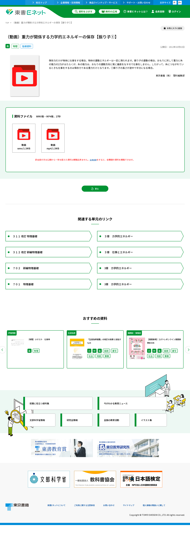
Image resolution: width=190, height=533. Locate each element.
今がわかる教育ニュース (119, 416)
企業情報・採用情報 (68, 2)
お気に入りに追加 (172, 28)
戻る (95, 191)
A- (175, 2)
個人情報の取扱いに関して (171, 513)
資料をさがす (83, 11)
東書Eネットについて (58, 513)
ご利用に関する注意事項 (91, 513)
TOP (7, 22)
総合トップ (40, 2)
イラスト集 (148, 433)
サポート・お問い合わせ (136, 2)
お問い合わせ (119, 513)
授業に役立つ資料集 (42, 416)
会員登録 (157, 11)
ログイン (174, 11)
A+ (179, 2)
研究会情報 (74, 433)
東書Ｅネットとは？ (135, 11)
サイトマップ (141, 513)
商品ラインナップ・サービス (101, 2)
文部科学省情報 (40, 433)
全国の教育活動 (114, 433)
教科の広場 (109, 11)
